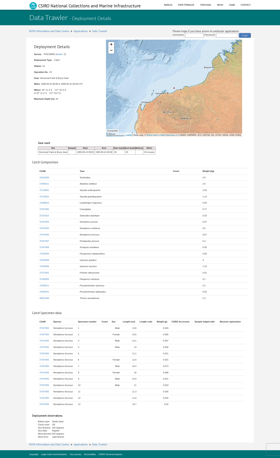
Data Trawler (186, 5)
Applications (81, 31)
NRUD (220, 5)
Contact (246, 5)
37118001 (44, 190)
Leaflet (128, 135)
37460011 (44, 285)
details (60, 54)
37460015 (44, 292)
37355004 (44, 254)
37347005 (44, 234)
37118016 (44, 196)
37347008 (44, 247)
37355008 (44, 260)
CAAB (232, 5)
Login (245, 35)
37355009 (44, 266)
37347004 (44, 228)
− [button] (111, 51)
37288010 (44, 203)
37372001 (44, 273)
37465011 (44, 184)
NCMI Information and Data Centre (49, 31)
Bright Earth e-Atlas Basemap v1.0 (163, 135)
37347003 (44, 222)
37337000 (44, 209)
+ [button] (111, 45)
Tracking (205, 5)
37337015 (44, 215)
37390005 (44, 279)
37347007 (44, 241)
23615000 (44, 177)
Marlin (168, 5)
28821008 (44, 298)
